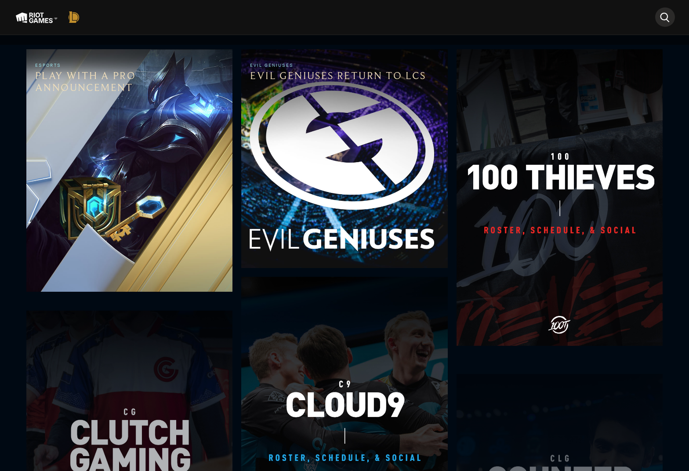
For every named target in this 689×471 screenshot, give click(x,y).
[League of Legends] (75, 17)
